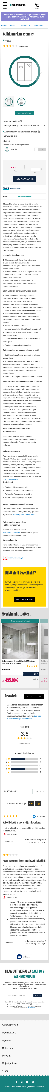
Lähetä (38, 995)
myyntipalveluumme (10, 479)
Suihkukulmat (39, 25)
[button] (41, 71)
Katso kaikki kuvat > (24, 113)
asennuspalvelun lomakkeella (24, 515)
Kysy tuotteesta (24, 600)
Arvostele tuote (34, 697)
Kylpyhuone (13, 25)
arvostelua (23, 46)
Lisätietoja (31, 1008)
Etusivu (4, 25)
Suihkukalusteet (26, 25)
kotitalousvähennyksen (11, 533)
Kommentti (9, 841)
